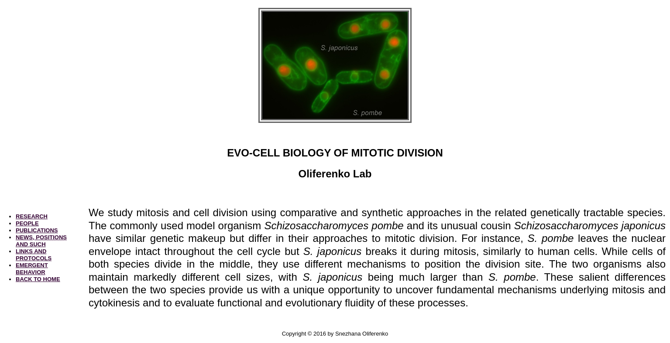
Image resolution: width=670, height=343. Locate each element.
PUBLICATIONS (37, 230)
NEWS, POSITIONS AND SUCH (41, 241)
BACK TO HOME (38, 279)
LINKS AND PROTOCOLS (34, 254)
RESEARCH (32, 216)
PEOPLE (27, 223)
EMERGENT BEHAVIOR (32, 268)
